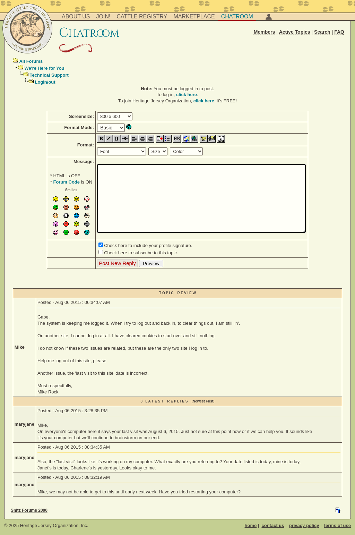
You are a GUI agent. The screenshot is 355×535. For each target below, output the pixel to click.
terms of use (337, 525)
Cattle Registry (141, 16)
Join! (103, 16)
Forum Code (66, 182)
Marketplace (194, 16)
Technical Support (48, 75)
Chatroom (237, 16)
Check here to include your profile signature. (148, 245)
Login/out (45, 82)
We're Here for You (44, 68)
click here (186, 94)
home (251, 525)
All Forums (31, 61)
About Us (76, 16)
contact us (272, 525)
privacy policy (304, 525)
